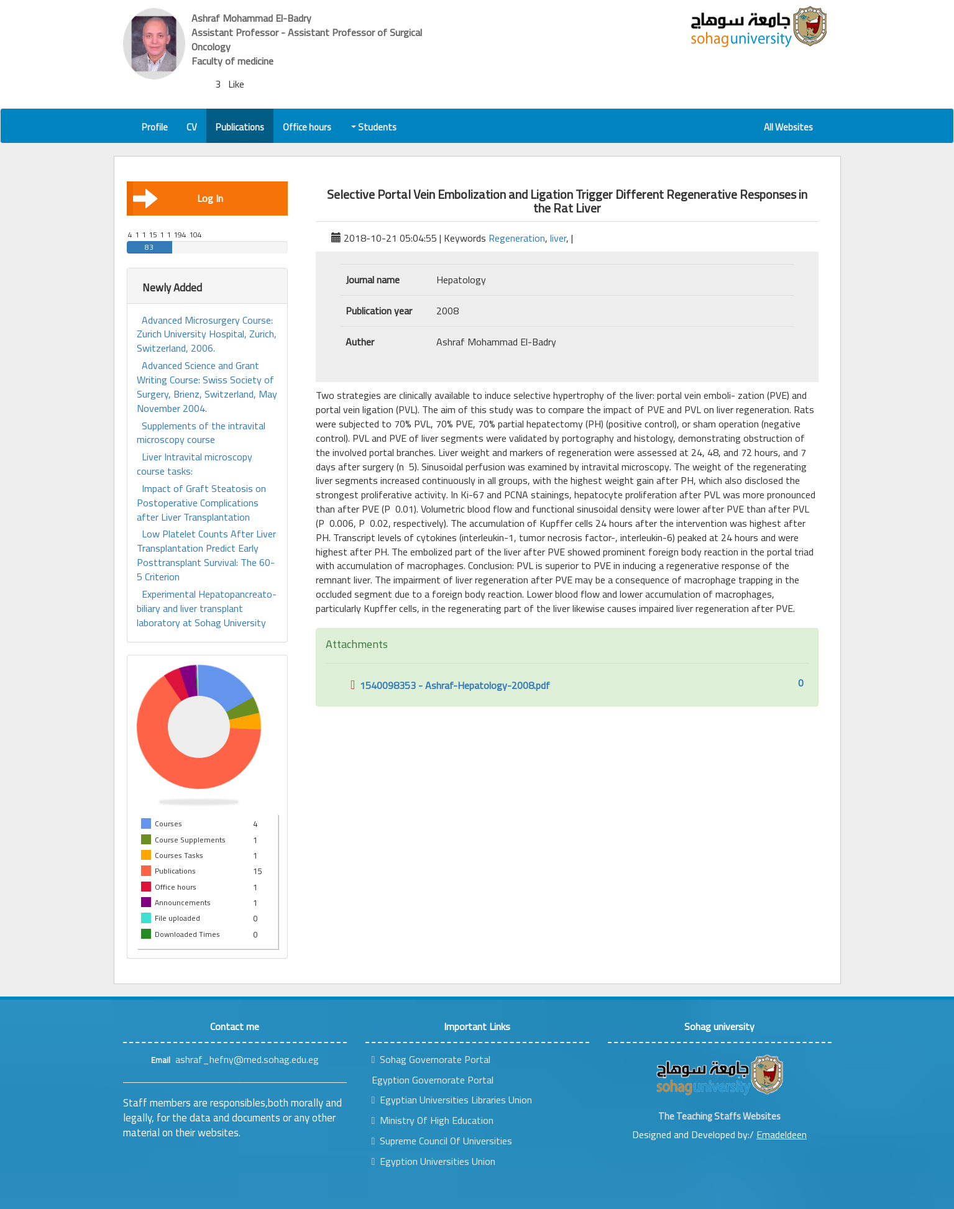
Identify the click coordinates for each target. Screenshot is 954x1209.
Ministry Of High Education (433, 1120)
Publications (240, 127)
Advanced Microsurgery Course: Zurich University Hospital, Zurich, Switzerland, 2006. (207, 334)
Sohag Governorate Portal (431, 1059)
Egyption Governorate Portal (432, 1079)
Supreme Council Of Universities (442, 1140)
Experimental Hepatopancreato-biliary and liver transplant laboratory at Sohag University (207, 608)
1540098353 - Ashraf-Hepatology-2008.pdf (450, 685)
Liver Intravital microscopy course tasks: (194, 464)
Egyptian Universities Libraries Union (452, 1099)
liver (558, 238)
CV (191, 127)
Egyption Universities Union (434, 1161)
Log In (178, 198)
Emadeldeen (781, 1134)
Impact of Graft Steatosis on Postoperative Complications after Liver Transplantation (201, 502)
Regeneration (516, 238)
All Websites (788, 127)
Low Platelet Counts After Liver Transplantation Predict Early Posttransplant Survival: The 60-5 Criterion (206, 555)
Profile (155, 127)
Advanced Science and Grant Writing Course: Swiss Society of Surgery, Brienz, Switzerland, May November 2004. (207, 386)
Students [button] (374, 127)
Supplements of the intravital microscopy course (201, 433)
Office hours (307, 127)
